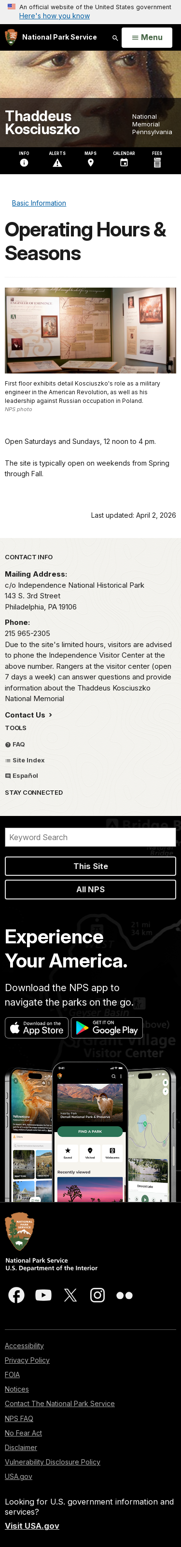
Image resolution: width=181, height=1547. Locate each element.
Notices (17, 1389)
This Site (90, 866)
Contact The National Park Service (60, 1403)
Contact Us (26, 714)
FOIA (12, 1374)
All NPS (90, 889)
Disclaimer (21, 1447)
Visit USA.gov (32, 1526)
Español (21, 775)
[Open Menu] (147, 38)
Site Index (25, 760)
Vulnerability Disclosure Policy (52, 1462)
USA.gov (18, 1476)
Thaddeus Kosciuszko (42, 123)
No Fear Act (23, 1433)
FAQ (15, 744)
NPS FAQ (19, 1418)
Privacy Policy (27, 1360)
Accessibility (24, 1345)
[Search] (90, 837)
